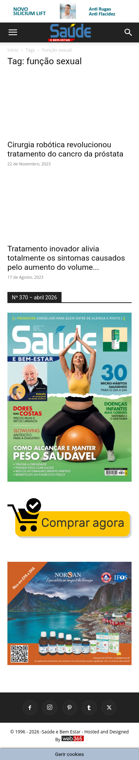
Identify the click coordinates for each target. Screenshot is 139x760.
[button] (12, 32)
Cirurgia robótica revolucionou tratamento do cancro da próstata (65, 149)
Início (13, 50)
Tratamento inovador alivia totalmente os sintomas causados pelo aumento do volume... (66, 258)
